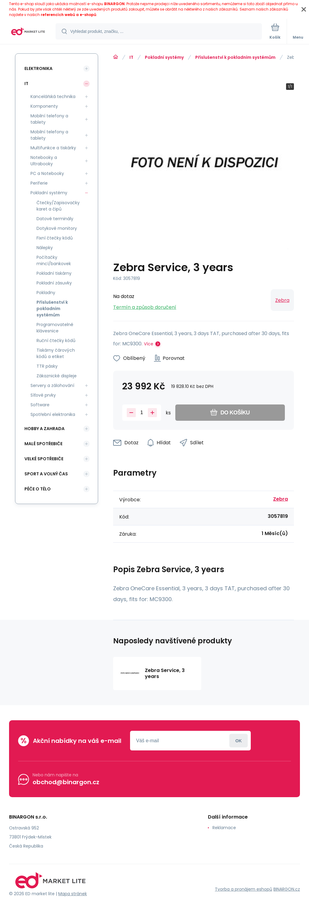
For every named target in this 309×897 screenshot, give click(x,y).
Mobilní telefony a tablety (49, 119)
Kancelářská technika (52, 97)
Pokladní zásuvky (54, 283)
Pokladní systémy (164, 57)
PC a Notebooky (47, 173)
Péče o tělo (37, 489)
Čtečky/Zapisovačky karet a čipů (58, 206)
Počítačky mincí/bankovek (54, 260)
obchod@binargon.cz (66, 782)
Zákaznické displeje (57, 376)
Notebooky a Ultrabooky (43, 160)
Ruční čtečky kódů (56, 341)
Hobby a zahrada (44, 429)
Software (39, 405)
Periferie (39, 183)
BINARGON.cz (286, 889)
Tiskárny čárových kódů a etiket (56, 353)
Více (148, 344)
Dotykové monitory (57, 228)
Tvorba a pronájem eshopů (243, 889)
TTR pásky (47, 366)
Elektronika (38, 68)
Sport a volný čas (46, 474)
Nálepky (45, 248)
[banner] (28, 31)
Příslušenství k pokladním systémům (235, 57)
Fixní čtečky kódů (55, 238)
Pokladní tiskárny (54, 273)
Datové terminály (55, 219)
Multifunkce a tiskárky (53, 148)
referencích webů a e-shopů (68, 14)
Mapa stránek (72, 894)
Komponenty (44, 106)
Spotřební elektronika (52, 414)
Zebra (282, 300)
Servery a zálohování (52, 385)
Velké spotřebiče (43, 459)
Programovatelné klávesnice (55, 328)
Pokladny (46, 293)
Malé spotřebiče (43, 444)
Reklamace (224, 828)
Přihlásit (238, 740)
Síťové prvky (43, 395)
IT (131, 57)
